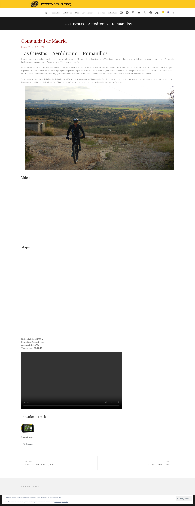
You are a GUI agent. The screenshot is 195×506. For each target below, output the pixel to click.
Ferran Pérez (27, 47)
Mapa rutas (55, 13)
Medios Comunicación (84, 13)
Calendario (112, 13)
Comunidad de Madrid (44, 41)
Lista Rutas (67, 13)
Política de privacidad (30, 486)
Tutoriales (100, 13)
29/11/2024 (40, 47)
